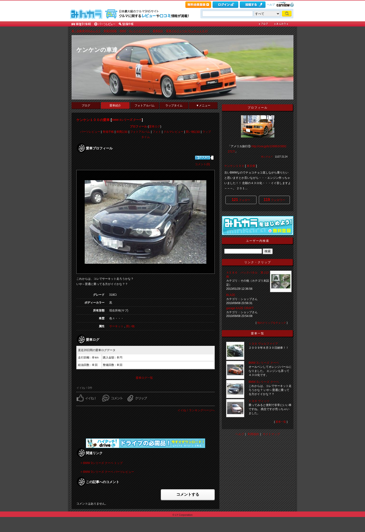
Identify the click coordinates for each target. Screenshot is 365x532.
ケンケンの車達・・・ (105, 50)
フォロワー (274, 200)
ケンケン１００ (234, 166)
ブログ (86, 105)
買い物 (130, 326)
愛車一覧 (281, 421)
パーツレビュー (90, 131)
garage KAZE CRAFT (241, 308)
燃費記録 (122, 131)
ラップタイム (173, 105)
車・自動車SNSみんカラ (86, 30)
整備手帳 (108, 131)
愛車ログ (154, 126)
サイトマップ (271, 434)
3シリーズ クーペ (139, 30)
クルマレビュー (173, 131)
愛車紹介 (158, 30)
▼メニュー (203, 105)
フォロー (241, 200)
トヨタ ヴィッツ (259, 401)
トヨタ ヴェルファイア (263, 343)
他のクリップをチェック (271, 322)
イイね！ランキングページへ (196, 410)
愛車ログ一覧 (144, 377)
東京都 (251, 166)
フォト (156, 131)
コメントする (187, 494)
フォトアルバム (145, 105)
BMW (123, 30)
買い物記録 (193, 131)
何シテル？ (267, 156)
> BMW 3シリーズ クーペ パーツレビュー (107, 472)
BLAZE (230, 295)
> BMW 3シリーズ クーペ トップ (102, 463)
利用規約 (253, 434)
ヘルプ (271, 4)
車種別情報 (110, 30)
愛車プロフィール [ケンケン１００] (187, 30)
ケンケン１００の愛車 (93, 120)
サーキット (116, 326)
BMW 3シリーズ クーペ (127, 119)
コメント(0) (202, 164)
